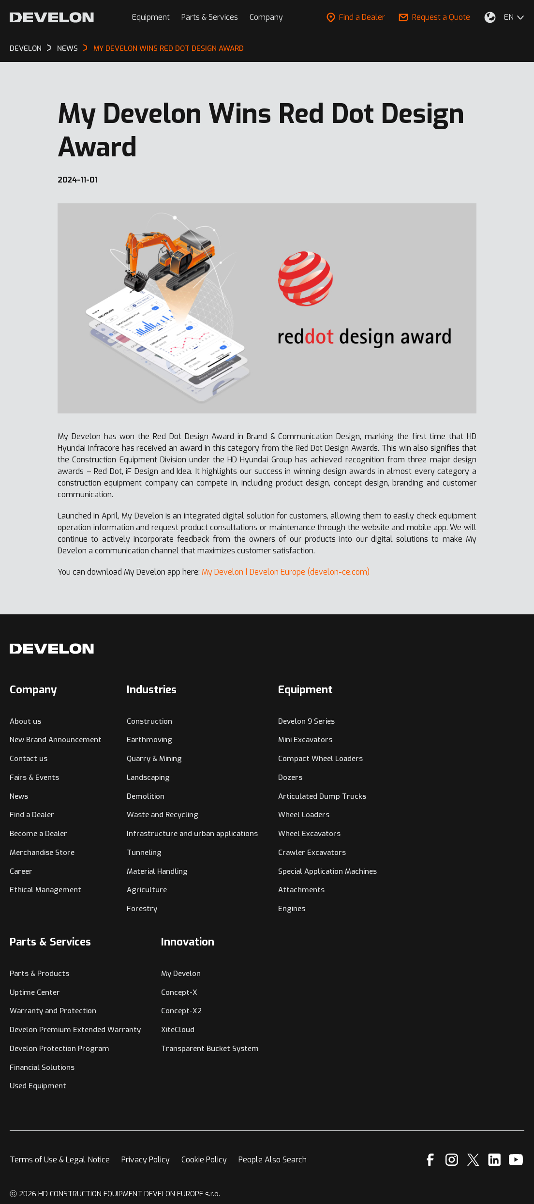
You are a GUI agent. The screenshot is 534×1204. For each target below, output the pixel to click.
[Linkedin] (494, 1159)
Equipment (151, 17)
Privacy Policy (145, 1160)
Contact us (28, 758)
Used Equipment (38, 1086)
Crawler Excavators (312, 852)
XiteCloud (177, 1030)
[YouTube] (515, 1159)
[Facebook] (430, 1159)
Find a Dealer (355, 17)
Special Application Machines (327, 871)
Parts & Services (209, 17)
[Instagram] (451, 1159)
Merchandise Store (42, 852)
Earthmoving (149, 740)
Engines (291, 909)
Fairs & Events (34, 777)
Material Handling (157, 871)
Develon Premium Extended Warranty (75, 1030)
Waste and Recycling (162, 815)
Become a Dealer (38, 833)
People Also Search (272, 1160)
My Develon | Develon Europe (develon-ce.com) (286, 572)
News (19, 796)
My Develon (181, 973)
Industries (152, 690)
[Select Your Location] (490, 17)
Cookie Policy (204, 1160)
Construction (149, 721)
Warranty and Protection (53, 1011)
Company (266, 17)
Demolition (145, 796)
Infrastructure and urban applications (192, 833)
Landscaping (148, 777)
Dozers (290, 777)
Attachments (301, 890)
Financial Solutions (42, 1067)
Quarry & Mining (154, 758)
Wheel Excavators (309, 833)
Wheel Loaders (303, 815)
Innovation (187, 942)
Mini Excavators (305, 740)
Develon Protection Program (59, 1048)
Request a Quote (434, 17)
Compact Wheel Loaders (320, 758)
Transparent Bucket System (210, 1048)
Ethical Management (45, 890)
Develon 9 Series (306, 721)
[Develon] (52, 17)
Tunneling (144, 852)
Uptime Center (35, 992)
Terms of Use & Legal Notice (60, 1160)
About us (25, 721)
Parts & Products (39, 973)
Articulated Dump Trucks (322, 796)
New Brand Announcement (56, 740)
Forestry (142, 909)
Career (21, 871)
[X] (473, 1159)
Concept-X (179, 992)
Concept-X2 (181, 1011)
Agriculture (147, 890)
